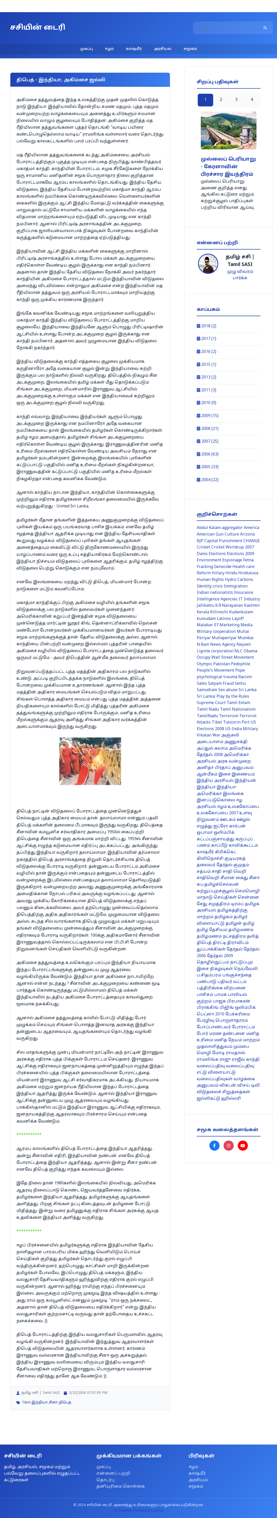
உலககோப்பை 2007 (217, 813)
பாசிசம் (205, 994)
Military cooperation (216, 631)
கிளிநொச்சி (210, 858)
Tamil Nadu (208, 709)
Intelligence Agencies (217, 599)
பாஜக (219, 1001)
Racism (245, 677)
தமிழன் (234, 923)
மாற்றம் (251, 1040)
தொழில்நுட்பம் (213, 962)
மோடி (218, 1053)
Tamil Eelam (238, 703)
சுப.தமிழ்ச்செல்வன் (218, 884)
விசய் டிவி (248, 1085)
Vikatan (204, 735)
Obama (250, 651)
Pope (240, 670)
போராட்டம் (243, 1027)
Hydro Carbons (239, 579)
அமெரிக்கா (236, 754)
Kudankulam (241, 612)
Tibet (26, 1402)
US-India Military (241, 729)
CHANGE (251, 541)
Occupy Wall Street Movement (225, 657)
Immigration (236, 586)
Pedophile (240, 664)
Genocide (222, 567)
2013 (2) (206, 377)
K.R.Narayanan (229, 605)
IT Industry (249, 599)
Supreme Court (211, 703)
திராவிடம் (238, 942)
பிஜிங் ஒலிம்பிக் (238, 1007)
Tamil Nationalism (237, 709)
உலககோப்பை (243, 806)
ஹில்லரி (231, 1098)
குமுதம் (241, 865)
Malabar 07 (208, 625)
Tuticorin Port (236, 722)
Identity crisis (210, 586)
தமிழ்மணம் (240, 930)
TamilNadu (207, 716)
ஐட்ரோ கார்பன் (229, 826)
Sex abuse (228, 690)
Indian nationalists (215, 592)
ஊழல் (243, 819)
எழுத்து (204, 826)
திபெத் (65, 1402)
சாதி (217, 871)
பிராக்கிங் (208, 1007)
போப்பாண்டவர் (214, 1027)
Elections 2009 (240, 554)
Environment (209, 560)
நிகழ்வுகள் (221, 969)
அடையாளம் (210, 742)
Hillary (218, 573)
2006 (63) (208, 454)
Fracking (205, 567)
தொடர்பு (105, 1480)
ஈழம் (109, 49)
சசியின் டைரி (37, 28)
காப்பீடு (219, 845)
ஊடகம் (228, 819)
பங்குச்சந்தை (237, 975)
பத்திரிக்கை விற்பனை (221, 988)
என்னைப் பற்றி (113, 1473)
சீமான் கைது (234, 878)
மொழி (204, 1053)
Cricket (203, 547)
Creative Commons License (139, 1511)
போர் (202, 1033)
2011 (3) (206, 390)
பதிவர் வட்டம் (232, 981)
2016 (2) (206, 351)
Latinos (224, 618)
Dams (202, 554)
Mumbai (246, 638)
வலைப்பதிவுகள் (215, 1079)
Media (246, 625)
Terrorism (228, 716)
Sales (202, 683)
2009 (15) (208, 416)
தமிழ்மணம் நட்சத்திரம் (221, 936)
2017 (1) (206, 338)
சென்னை (248, 897)
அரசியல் (162, 49)
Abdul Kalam (209, 527)
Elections (217, 554)
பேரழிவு (205, 1020)
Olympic (204, 664)
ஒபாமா (205, 832)
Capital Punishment (223, 541)
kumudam (206, 618)
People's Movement (215, 670)
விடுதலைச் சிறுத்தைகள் (223, 1092)
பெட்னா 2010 (210, 1014)
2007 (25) (208, 441)
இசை (225, 774)
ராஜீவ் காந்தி (246, 1059)
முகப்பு (86, 49)
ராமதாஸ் (235, 1053)
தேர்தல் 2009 (220, 956)
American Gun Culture (218, 534)
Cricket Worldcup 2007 (232, 547)
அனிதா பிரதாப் (214, 767)
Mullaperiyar (224, 638)
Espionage (232, 560)
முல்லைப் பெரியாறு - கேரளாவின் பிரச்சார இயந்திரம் (228, 167)
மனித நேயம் (228, 1040)
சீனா (53, 1402)
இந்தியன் (245, 780)
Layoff (238, 618)
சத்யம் (204, 871)
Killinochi (219, 612)
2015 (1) (206, 364)
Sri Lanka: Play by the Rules (223, 696)
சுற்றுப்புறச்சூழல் (215, 891)
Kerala (203, 612)
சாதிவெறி (208, 878)
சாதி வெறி (234, 871)
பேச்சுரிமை (237, 1014)
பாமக (220, 994)
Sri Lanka (247, 690)
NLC (238, 651)
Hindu (231, 573)
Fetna (248, 560)
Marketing (230, 625)
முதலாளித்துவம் (214, 1046)
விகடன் (228, 1085)
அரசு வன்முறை (234, 761)
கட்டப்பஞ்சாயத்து (215, 839)
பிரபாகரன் (238, 1001)
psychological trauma (217, 677)
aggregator (232, 527)
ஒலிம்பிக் (224, 832)
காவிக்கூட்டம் (243, 845)
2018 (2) (206, 326)
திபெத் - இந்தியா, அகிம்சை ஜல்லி (60, 80)
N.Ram (203, 644)
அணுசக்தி (236, 742)
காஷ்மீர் (134, 49)
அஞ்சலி (230, 735)
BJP (200, 541)
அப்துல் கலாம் (212, 748)
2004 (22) (208, 480)
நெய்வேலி (246, 969)
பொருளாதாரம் (231, 1020)
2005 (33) (208, 467)
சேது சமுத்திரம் (213, 904)
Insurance (243, 592)
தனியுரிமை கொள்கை (120, 1486)
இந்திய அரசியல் (215, 780)
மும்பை (241, 1046)
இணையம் (243, 774)
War (216, 735)
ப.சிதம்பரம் (209, 975)
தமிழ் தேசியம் (212, 930)
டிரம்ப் (237, 904)
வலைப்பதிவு (211, 1066)
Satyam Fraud (221, 683)
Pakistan (221, 664)
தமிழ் (248, 923)
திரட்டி (219, 942)
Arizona (247, 534)
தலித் (253, 936)
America (251, 527)
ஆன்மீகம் (207, 774)
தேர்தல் (235, 949)
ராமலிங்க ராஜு (214, 1059)
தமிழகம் (223, 917)
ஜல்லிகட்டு (208, 1098)
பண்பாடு (206, 981)
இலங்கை (233, 793)
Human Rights (210, 579)
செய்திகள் (225, 897)
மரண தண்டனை (227, 1033)
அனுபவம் (242, 767)
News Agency (222, 644)
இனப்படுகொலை (216, 800)
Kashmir (252, 605)
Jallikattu (205, 605)
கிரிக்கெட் (225, 852)
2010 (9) (206, 403)
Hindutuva (248, 573)
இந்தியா (40, 1402)
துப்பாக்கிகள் (211, 949)
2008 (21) (208, 428)
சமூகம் (190, 49)
